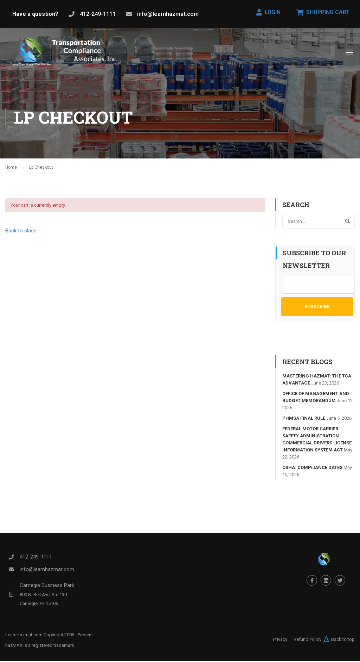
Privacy (280, 640)
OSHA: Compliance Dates (312, 468)
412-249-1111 (98, 14)
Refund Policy (307, 640)
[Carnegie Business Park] (11, 595)
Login (268, 12)
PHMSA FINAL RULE (303, 419)
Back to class (21, 231)
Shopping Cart (322, 12)
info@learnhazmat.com (168, 14)
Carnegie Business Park (47, 586)
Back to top (338, 640)
